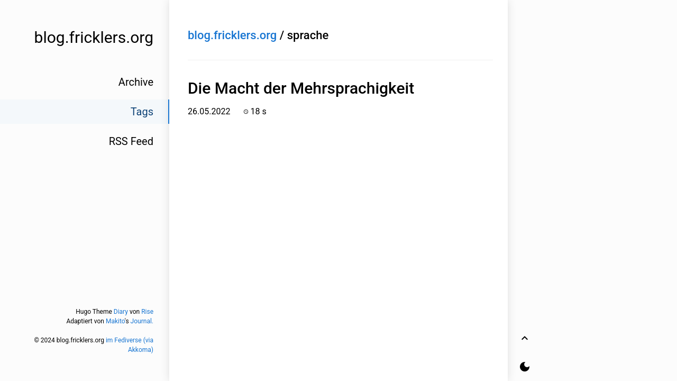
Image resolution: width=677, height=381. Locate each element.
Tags (142, 111)
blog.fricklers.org (232, 35)
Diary (121, 311)
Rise (147, 311)
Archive (135, 82)
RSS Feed (131, 141)
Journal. (142, 321)
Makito (115, 321)
